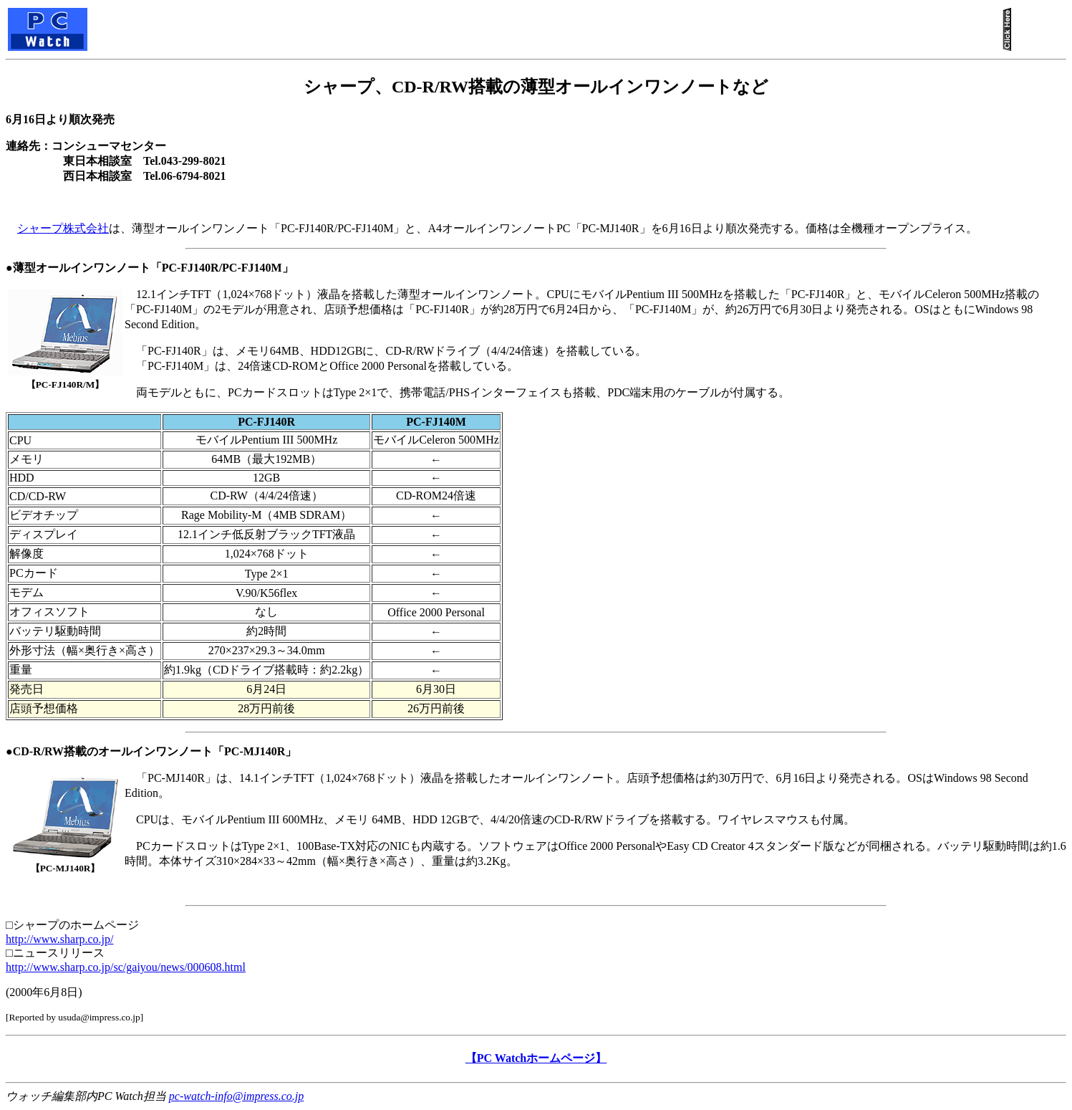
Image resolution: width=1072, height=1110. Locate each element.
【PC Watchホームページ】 (536, 1058)
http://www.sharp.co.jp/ (60, 939)
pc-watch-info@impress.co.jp (236, 1096)
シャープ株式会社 (63, 228)
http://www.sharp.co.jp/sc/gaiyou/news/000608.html (126, 967)
